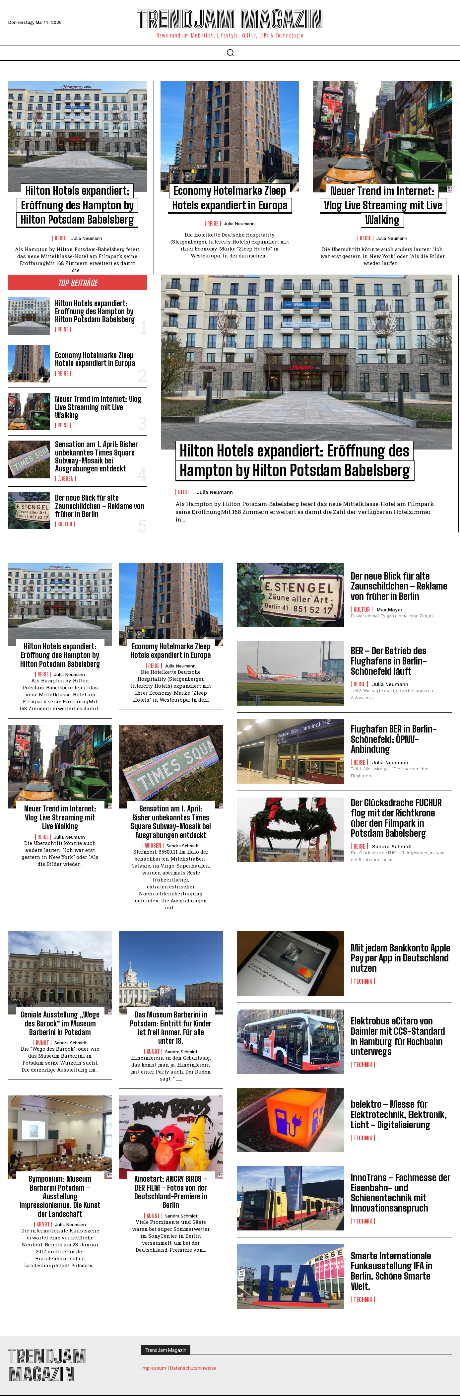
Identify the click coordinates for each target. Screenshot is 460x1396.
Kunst (42, 1042)
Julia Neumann (86, 238)
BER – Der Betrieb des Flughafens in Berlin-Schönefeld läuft (389, 661)
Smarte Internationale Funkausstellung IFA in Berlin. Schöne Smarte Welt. (391, 1271)
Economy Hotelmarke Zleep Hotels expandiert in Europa (95, 359)
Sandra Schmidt (182, 845)
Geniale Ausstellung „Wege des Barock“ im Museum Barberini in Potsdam (60, 1023)
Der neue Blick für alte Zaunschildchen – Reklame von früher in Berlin (99, 505)
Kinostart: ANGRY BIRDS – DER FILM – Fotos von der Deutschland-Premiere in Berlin (170, 1192)
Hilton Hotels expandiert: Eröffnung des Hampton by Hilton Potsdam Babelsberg (77, 205)
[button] (230, 52)
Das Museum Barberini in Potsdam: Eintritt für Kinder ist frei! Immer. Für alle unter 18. (171, 1027)
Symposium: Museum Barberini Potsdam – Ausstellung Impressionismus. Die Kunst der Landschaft (60, 1196)
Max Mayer (390, 610)
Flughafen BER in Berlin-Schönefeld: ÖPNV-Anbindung (394, 739)
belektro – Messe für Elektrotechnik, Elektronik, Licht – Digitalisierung (399, 1114)
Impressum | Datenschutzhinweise (179, 1368)
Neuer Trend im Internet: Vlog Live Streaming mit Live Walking (383, 205)
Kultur (64, 524)
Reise (60, 238)
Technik (363, 981)
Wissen (65, 478)
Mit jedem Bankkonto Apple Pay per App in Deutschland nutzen (400, 958)
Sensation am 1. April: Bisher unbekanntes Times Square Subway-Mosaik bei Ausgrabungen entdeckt (96, 456)
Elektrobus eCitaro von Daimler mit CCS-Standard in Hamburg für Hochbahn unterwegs (398, 1036)
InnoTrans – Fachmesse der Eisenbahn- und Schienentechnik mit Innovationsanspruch (400, 1193)
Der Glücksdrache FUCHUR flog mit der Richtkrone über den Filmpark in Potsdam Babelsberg (396, 818)
